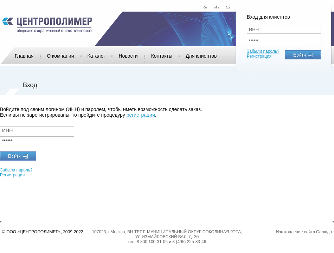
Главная (24, 56)
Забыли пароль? (263, 51)
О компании (60, 56)
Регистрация (259, 56)
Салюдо (324, 231)
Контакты (161, 56)
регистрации (141, 115)
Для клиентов (201, 56)
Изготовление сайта (295, 231)
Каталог (96, 56)
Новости (127, 56)
